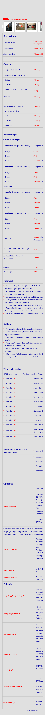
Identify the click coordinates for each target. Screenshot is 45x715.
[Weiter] (42, 26)
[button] (9, 26)
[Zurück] (3, 26)
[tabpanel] (22, 371)
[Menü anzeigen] (5, 18)
